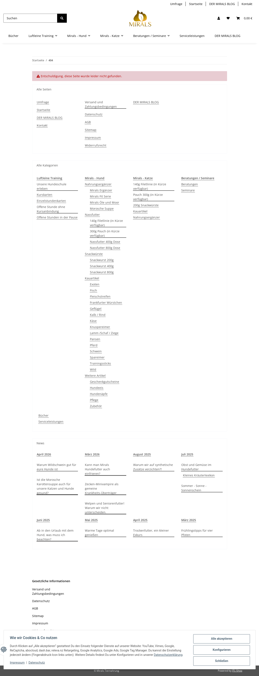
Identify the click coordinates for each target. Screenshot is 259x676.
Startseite (195, 4)
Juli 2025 (187, 454)
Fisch (93, 290)
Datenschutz (37, 663)
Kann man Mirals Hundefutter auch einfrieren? (97, 469)
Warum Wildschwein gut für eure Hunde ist (56, 467)
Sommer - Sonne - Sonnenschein (193, 488)
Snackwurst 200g (102, 260)
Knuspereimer (100, 327)
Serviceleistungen (50, 422)
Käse (93, 321)
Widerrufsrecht (95, 145)
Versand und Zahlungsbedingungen (101, 104)
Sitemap (90, 130)
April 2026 (44, 454)
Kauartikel (92, 278)
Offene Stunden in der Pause (57, 217)
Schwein (96, 351)
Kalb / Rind (97, 315)
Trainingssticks (100, 363)
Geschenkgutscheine (104, 382)
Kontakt (247, 4)
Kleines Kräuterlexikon (199, 475)
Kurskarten (44, 195)
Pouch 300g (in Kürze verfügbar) (148, 197)
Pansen (95, 339)
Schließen (221, 661)
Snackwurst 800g (102, 272)
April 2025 (140, 520)
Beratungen (189, 184)
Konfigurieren (221, 650)
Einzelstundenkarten (51, 201)
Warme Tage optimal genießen (99, 532)
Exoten (94, 284)
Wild (93, 369)
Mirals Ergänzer (101, 190)
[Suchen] (30, 18)
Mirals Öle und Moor (104, 202)
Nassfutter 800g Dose (105, 248)
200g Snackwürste (146, 205)
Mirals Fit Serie (100, 196)
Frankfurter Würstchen (106, 303)
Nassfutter (92, 215)
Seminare (188, 190)
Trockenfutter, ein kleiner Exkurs (151, 532)
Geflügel (95, 309)
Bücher (43, 415)
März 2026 (92, 454)
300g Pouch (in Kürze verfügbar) (105, 233)
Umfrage (176, 4)
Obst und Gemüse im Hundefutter (196, 467)
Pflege (94, 400)
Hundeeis (96, 388)
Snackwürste (94, 254)
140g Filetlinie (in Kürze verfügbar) (106, 223)
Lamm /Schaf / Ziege (104, 333)
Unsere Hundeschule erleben (51, 186)
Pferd (93, 345)
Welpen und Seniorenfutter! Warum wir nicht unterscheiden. (104, 507)
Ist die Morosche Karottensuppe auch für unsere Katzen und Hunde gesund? (55, 486)
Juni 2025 (43, 520)
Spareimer (97, 357)
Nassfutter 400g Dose (105, 242)
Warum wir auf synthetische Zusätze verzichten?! (153, 467)
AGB (88, 122)
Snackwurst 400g (102, 266)
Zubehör (96, 406)
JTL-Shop (237, 670)
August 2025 (142, 454)
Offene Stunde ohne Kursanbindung (51, 209)
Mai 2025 (91, 520)
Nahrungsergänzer (98, 184)
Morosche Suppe (102, 209)
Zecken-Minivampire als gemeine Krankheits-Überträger (101, 488)
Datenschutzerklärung (168, 655)
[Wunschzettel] (228, 18)
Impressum (18, 663)
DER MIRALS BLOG (222, 4)
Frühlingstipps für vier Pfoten (197, 532)
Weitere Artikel (95, 376)
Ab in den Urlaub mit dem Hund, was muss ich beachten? (55, 534)
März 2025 (188, 520)
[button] (218, 18)
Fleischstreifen (100, 296)
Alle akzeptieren (221, 639)
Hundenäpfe (99, 394)
